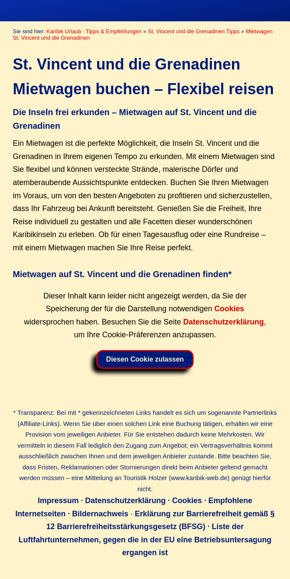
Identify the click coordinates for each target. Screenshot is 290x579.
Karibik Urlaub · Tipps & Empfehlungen (94, 31)
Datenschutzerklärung (223, 322)
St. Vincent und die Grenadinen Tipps (194, 31)
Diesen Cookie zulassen (145, 359)
